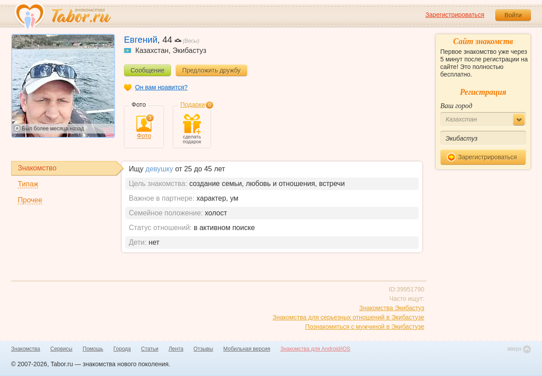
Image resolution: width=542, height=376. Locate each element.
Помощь (93, 349)
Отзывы (203, 349)
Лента (175, 349)
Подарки (192, 104)
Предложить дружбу (211, 70)
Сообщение (147, 70)
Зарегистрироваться (455, 14)
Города (122, 349)
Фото (143, 127)
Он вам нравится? (161, 87)
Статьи (150, 349)
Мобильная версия (247, 349)
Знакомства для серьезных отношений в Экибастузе (348, 317)
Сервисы (61, 349)
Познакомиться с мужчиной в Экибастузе (364, 326)
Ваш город (456, 105)
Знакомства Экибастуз (391, 307)
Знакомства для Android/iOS (315, 349)
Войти (513, 15)
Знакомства (25, 349)
